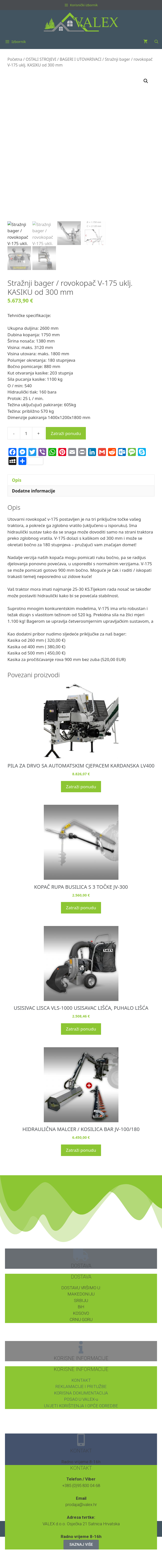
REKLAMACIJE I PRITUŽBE (81, 1386)
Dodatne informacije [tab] (33, 491)
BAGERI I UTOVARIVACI (81, 59)
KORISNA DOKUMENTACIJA (81, 1393)
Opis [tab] (16, 480)
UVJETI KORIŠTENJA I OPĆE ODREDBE (81, 1405)
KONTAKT (81, 1380)
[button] (145, 81)
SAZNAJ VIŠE (81, 1544)
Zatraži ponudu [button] (81, 787)
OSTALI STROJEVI (41, 59)
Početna (14, 59)
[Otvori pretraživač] (156, 41)
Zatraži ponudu (66, 433)
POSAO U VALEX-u (81, 1399)
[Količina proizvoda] (26, 433)
